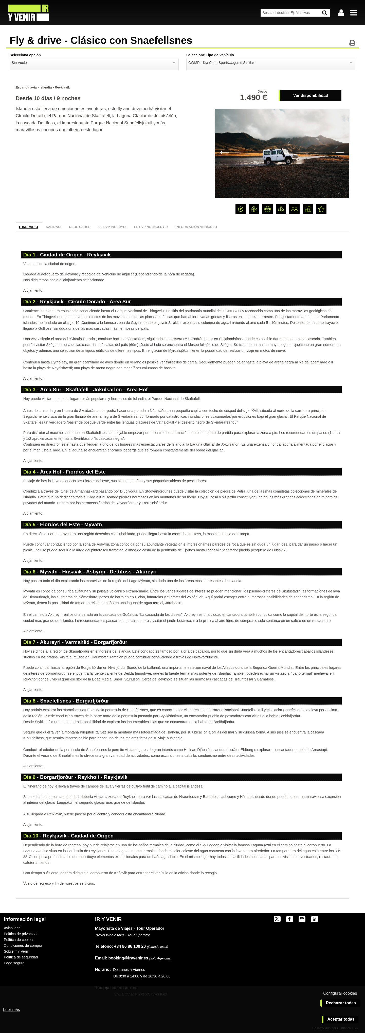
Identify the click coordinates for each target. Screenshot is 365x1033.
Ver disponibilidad (310, 95)
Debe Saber (79, 227)
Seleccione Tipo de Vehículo (210, 55)
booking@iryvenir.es (121, 958)
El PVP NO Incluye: (151, 227)
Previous (224, 152)
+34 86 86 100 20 (130, 946)
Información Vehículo (196, 227)
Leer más (11, 1009)
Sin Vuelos (20, 63)
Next (339, 152)
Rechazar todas (341, 1003)
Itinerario (28, 227)
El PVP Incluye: (112, 227)
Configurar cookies (340, 993)
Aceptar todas (341, 1019)
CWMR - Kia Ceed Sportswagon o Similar (221, 63)
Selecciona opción (25, 55)
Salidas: (53, 227)
